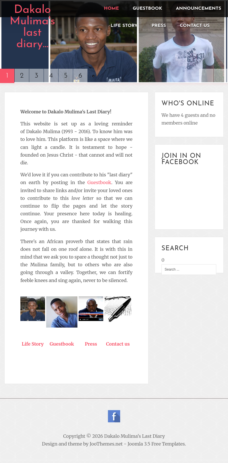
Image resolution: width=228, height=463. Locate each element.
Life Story (33, 344)
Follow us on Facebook (114, 416)
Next (221, 76)
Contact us (118, 344)
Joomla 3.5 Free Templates (156, 444)
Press (91, 344)
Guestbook (99, 182)
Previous (206, 76)
